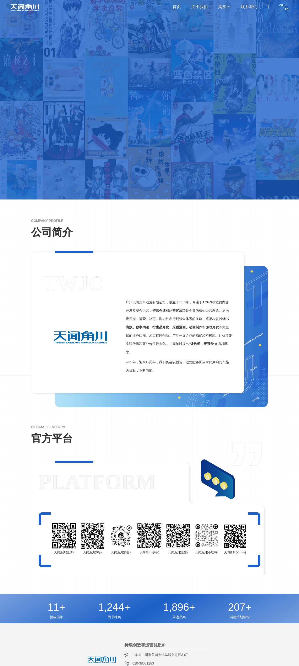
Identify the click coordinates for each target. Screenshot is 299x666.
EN (287, 9)
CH (281, 5)
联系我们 (249, 6)
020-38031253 (143, 663)
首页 (177, 6)
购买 (222, 6)
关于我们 (199, 6)
